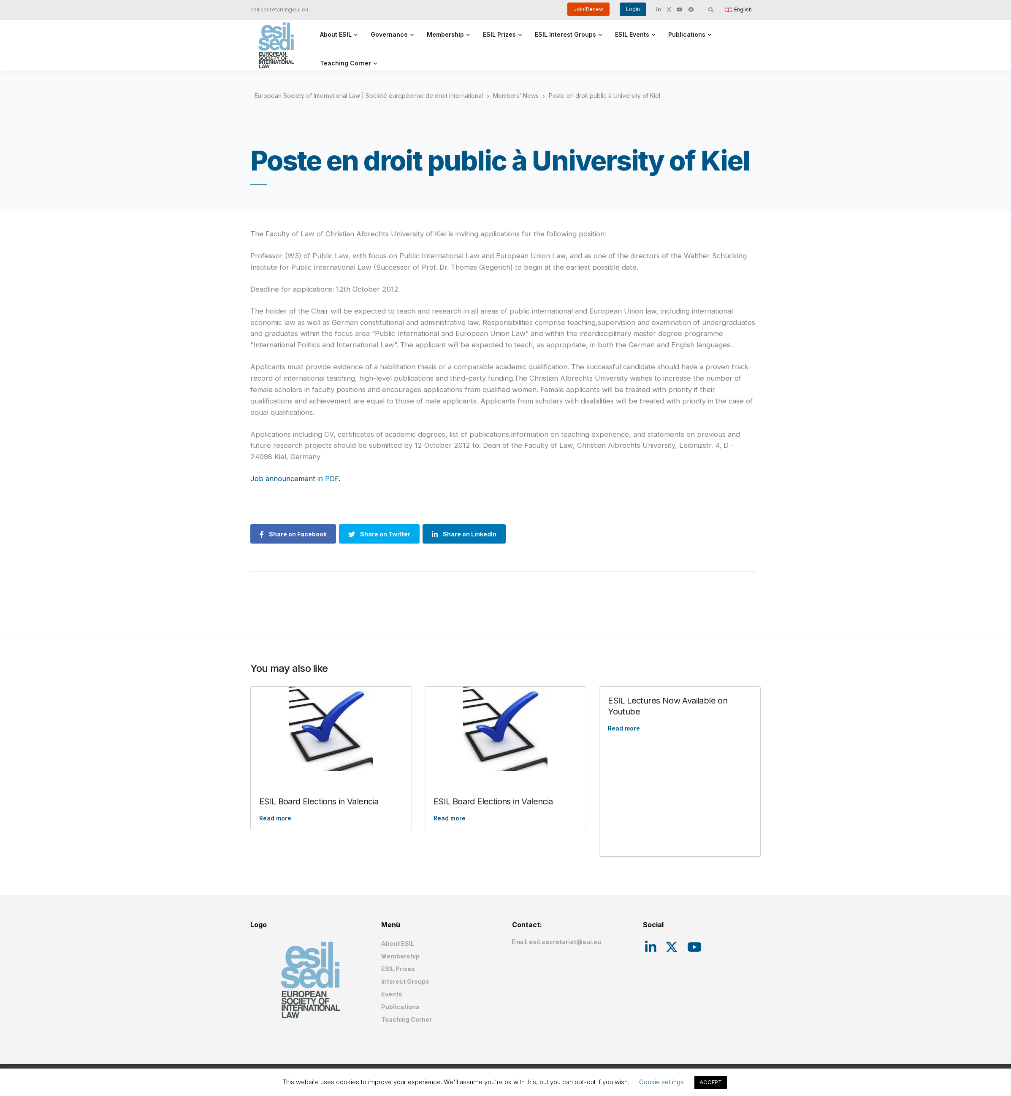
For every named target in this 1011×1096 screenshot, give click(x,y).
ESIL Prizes (499, 34)
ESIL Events (632, 34)
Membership (445, 34)
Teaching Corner (345, 63)
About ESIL (336, 34)
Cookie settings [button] (661, 1082)
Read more (275, 818)
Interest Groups (405, 981)
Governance (389, 34)
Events (391, 994)
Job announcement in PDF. (295, 478)
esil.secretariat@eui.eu (279, 9)
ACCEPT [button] (710, 1082)
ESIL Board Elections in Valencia (319, 801)
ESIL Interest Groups (565, 34)
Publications (686, 34)
